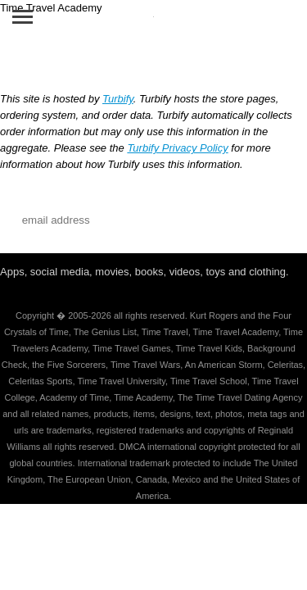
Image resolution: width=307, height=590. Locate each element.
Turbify (117, 99)
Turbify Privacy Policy (177, 148)
